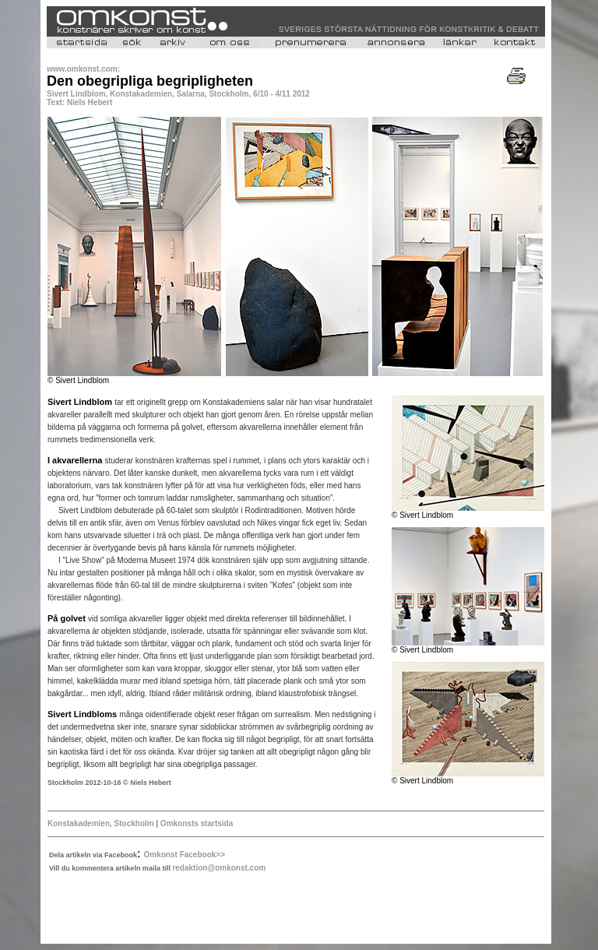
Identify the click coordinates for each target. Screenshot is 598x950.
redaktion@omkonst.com (219, 868)
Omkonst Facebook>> (184, 854)
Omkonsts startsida (195, 823)
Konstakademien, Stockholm (100, 823)
